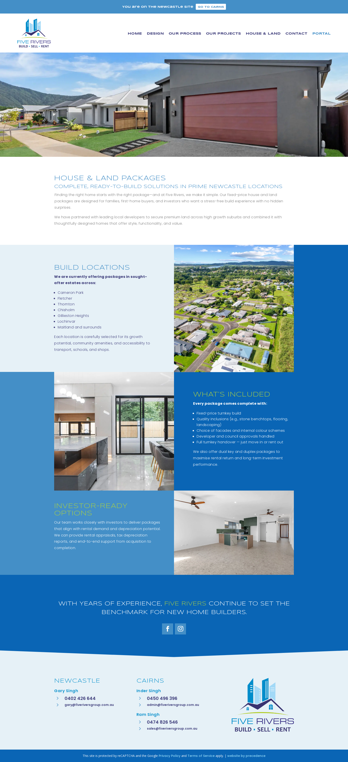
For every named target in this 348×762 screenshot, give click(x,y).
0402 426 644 (80, 698)
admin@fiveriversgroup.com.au (173, 705)
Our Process (185, 33)
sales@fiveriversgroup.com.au (172, 728)
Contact (296, 33)
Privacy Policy (169, 756)
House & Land (263, 33)
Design (155, 33)
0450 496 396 (162, 698)
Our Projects (223, 33)
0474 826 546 (162, 722)
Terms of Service (201, 756)
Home (135, 33)
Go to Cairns (211, 7)
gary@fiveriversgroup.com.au (89, 705)
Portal (321, 33)
